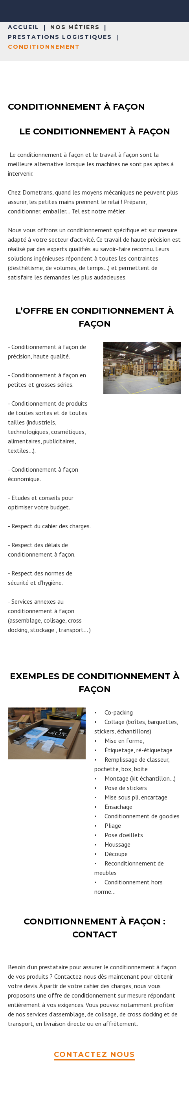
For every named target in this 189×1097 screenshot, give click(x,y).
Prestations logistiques (60, 36)
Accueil (23, 27)
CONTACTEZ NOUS (94, 1054)
